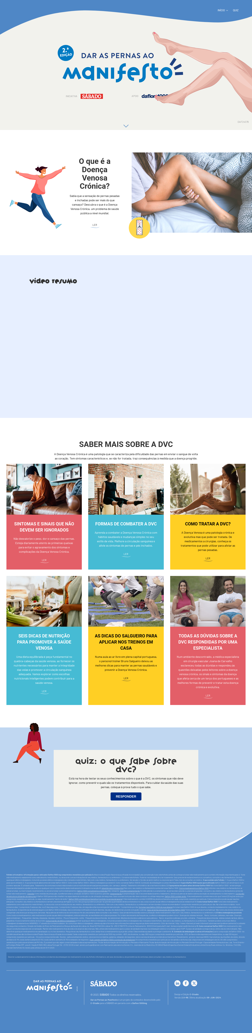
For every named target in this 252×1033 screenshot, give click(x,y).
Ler (94, 224)
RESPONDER (126, 796)
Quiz (236, 10)
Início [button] (223, 10)
